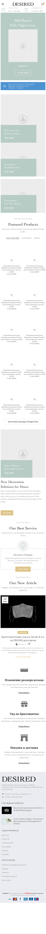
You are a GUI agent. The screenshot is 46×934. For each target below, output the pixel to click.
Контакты (5, 872)
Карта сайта (6, 880)
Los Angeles (6, 847)
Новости (23, 632)
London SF (6, 839)
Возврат (5, 869)
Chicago (5, 850)
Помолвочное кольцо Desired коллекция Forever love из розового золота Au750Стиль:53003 (11, 374)
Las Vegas (5, 854)
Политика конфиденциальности (14, 865)
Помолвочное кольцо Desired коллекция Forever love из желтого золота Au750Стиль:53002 (11, 409)
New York (5, 835)
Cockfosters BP (7, 843)
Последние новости (9, 876)
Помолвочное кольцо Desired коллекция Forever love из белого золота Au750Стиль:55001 (34, 269)
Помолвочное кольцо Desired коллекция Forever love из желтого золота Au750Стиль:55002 (11, 305)
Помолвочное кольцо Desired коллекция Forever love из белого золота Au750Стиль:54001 (11, 338)
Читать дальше (23, 657)
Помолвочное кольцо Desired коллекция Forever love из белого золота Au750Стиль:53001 (34, 373)
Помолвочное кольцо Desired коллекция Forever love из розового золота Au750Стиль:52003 (34, 409)
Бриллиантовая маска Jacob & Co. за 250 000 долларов (28, 809)
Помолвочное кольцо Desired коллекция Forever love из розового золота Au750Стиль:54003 (34, 305)
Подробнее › (24, 693)
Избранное (11, 260)
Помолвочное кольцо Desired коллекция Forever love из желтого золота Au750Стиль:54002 (34, 339)
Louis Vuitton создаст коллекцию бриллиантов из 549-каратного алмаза (28, 821)
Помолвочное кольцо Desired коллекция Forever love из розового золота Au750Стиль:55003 (11, 270)
